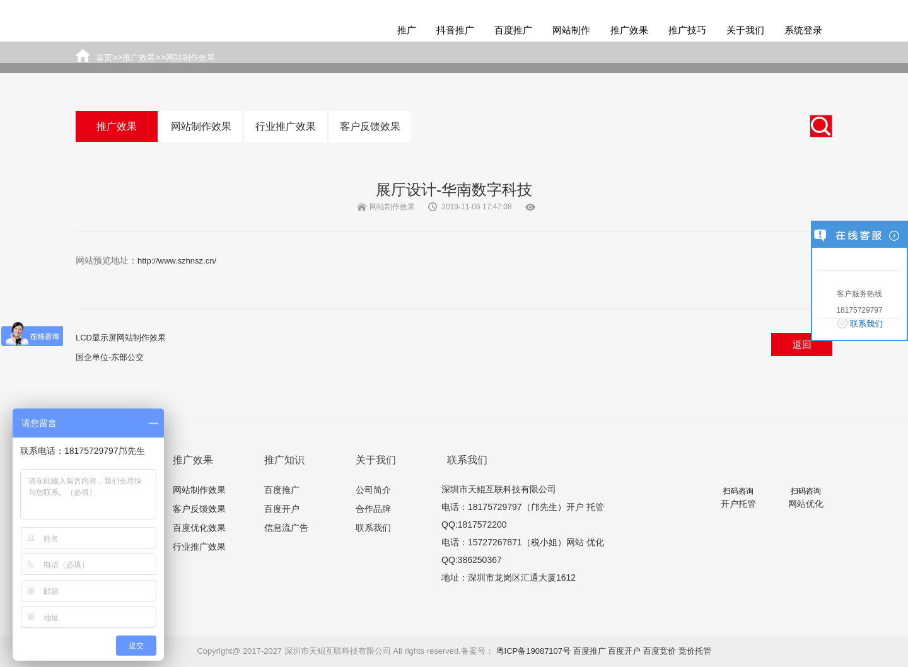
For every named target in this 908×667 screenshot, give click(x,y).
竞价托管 (694, 651)
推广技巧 (687, 30)
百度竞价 (659, 651)
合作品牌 (373, 509)
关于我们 (745, 30)
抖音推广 (455, 30)
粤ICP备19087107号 (533, 651)
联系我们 (373, 528)
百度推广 (513, 30)
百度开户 (282, 509)
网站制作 (571, 30)
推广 (406, 30)
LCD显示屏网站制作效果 (121, 337)
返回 (802, 344)
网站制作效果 (201, 126)
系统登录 (803, 30)
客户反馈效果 (370, 126)
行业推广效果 (285, 126)
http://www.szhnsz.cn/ (176, 260)
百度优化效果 (199, 528)
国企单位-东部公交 (110, 357)
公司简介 (373, 490)
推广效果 (629, 30)
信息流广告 (286, 528)
